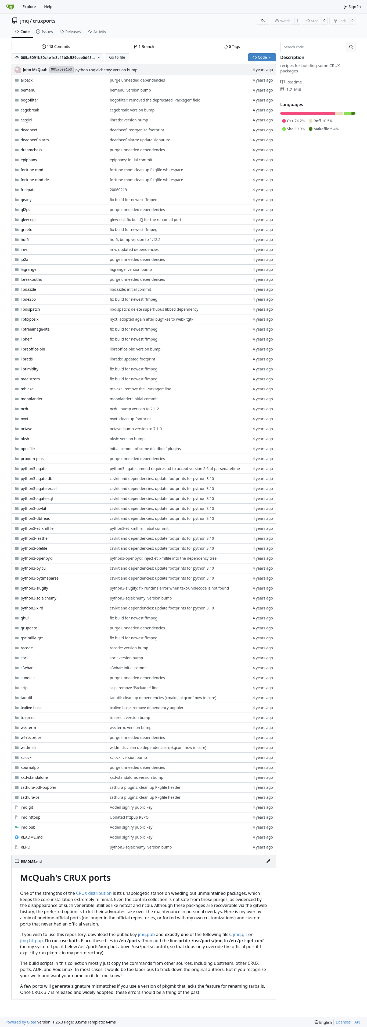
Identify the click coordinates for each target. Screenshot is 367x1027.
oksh (25, 438)
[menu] (323, 1022)
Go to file (117, 57)
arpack (27, 80)
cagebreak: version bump (132, 110)
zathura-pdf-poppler (38, 787)
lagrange (29, 269)
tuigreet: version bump (130, 717)
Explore (29, 6)
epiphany (29, 159)
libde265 (28, 299)
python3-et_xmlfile (37, 528)
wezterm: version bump (131, 727)
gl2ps (25, 209)
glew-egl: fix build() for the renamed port (145, 219)
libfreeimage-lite (35, 329)
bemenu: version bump (130, 90)
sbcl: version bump (126, 657)
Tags (232, 46)
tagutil (26, 697)
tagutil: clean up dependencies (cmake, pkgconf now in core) (163, 697)
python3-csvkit (33, 508)
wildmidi (28, 747)
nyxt (24, 418)
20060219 (118, 189)
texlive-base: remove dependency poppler (147, 707)
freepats (28, 189)
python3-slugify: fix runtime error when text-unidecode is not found (169, 588)
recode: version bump (129, 647)
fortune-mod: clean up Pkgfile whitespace (146, 169)
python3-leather (35, 538)
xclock (26, 757)
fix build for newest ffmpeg (133, 199)
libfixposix (29, 319)
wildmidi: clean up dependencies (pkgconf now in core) (158, 747)
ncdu (25, 408)
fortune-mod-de (35, 179)
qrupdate (29, 627)
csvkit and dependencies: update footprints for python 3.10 (162, 478)
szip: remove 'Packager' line (134, 687)
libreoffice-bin (33, 349)
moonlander (31, 398)
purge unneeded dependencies (137, 80)
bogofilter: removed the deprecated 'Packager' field (155, 100)
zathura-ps (30, 797)
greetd (27, 229)
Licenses (343, 1022)
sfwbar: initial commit (129, 667)
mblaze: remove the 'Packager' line (140, 388)
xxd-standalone (34, 777)
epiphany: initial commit (131, 159)
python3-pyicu (33, 568)
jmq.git (27, 807)
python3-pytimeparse (40, 578)
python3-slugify (34, 588)
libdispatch (30, 309)
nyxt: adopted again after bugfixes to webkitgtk (151, 319)
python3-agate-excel (39, 488)
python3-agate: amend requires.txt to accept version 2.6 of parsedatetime (175, 468)
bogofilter (29, 100)
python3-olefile (34, 548)
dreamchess (31, 149)
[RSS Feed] (263, 21)
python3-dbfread (36, 518)
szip (24, 687)
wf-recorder (31, 737)
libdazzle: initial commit (130, 289)
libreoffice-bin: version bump (135, 349)
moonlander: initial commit (134, 398)
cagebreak (30, 110)
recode (27, 647)
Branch (143, 46)
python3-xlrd (32, 608)
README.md (32, 837)
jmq (24, 20)
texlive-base (31, 707)
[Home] (10, 7)
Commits (56, 46)
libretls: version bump (129, 119)
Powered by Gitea (20, 1022)
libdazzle (28, 289)
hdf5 (25, 239)
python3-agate (33, 468)
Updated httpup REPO (129, 817)
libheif (26, 339)
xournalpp (30, 767)
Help (48, 6)
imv (24, 249)
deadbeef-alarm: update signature (140, 139)
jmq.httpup (31, 817)
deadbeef (29, 129)
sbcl (24, 657)
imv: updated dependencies (134, 249)
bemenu (28, 90)
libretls (27, 359)
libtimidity (29, 368)
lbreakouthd (31, 279)
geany (26, 199)
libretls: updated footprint (132, 359)
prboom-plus (32, 458)
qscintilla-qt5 (32, 637)
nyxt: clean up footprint (130, 418)
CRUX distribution (94, 893)
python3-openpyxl (37, 558)
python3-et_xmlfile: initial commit (139, 528)
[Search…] (351, 47)
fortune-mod (32, 169)
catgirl (26, 119)
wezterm (28, 727)
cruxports (44, 20)
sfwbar (27, 667)
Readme (291, 82)
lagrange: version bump (131, 269)
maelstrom (30, 378)
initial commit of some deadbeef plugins (145, 448)
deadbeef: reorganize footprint (137, 129)
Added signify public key (131, 807)
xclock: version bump (128, 757)
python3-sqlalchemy (38, 598)
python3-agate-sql (37, 498)
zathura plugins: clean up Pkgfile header (145, 787)
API (357, 1022)
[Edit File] (268, 861)
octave (26, 428)
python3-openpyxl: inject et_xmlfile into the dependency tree (163, 558)
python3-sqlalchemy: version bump (106, 69)
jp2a (24, 259)
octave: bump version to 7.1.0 (136, 428)
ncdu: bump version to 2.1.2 (134, 408)
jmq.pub (28, 827)
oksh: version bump (127, 438)
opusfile (28, 448)
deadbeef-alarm (35, 139)
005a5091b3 (61, 70)
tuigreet (28, 717)
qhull (25, 618)
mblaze (27, 388)
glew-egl (28, 219)
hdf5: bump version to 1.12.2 (135, 239)
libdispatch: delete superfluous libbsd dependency (154, 309)
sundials (28, 677)
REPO (25, 847)
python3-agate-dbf (37, 478)
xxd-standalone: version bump (136, 777)
